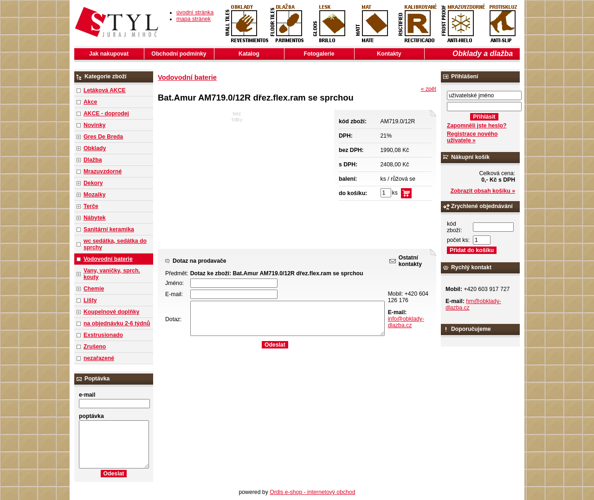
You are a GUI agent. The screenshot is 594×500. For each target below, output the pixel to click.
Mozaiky (95, 194)
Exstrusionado (103, 335)
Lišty (90, 300)
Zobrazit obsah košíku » (483, 191)
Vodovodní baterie (108, 259)
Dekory (93, 183)
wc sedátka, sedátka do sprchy (115, 244)
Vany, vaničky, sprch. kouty (112, 273)
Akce (90, 102)
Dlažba (93, 160)
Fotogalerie (319, 54)
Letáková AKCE (105, 90)
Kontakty (389, 54)
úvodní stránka (194, 12)
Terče (91, 206)
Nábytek (95, 218)
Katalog (249, 54)
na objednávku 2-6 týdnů (117, 323)
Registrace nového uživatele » (472, 137)
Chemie (94, 288)
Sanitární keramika (109, 229)
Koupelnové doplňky (111, 312)
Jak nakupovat (109, 54)
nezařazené (99, 358)
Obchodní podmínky (178, 54)
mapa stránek (193, 19)
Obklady (95, 148)
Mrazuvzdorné (103, 171)
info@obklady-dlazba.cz (406, 322)
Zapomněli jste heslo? (477, 125)
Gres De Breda (103, 136)
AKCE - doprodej (106, 113)
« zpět (428, 89)
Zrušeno (95, 346)
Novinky (95, 125)
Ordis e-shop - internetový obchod (312, 492)
